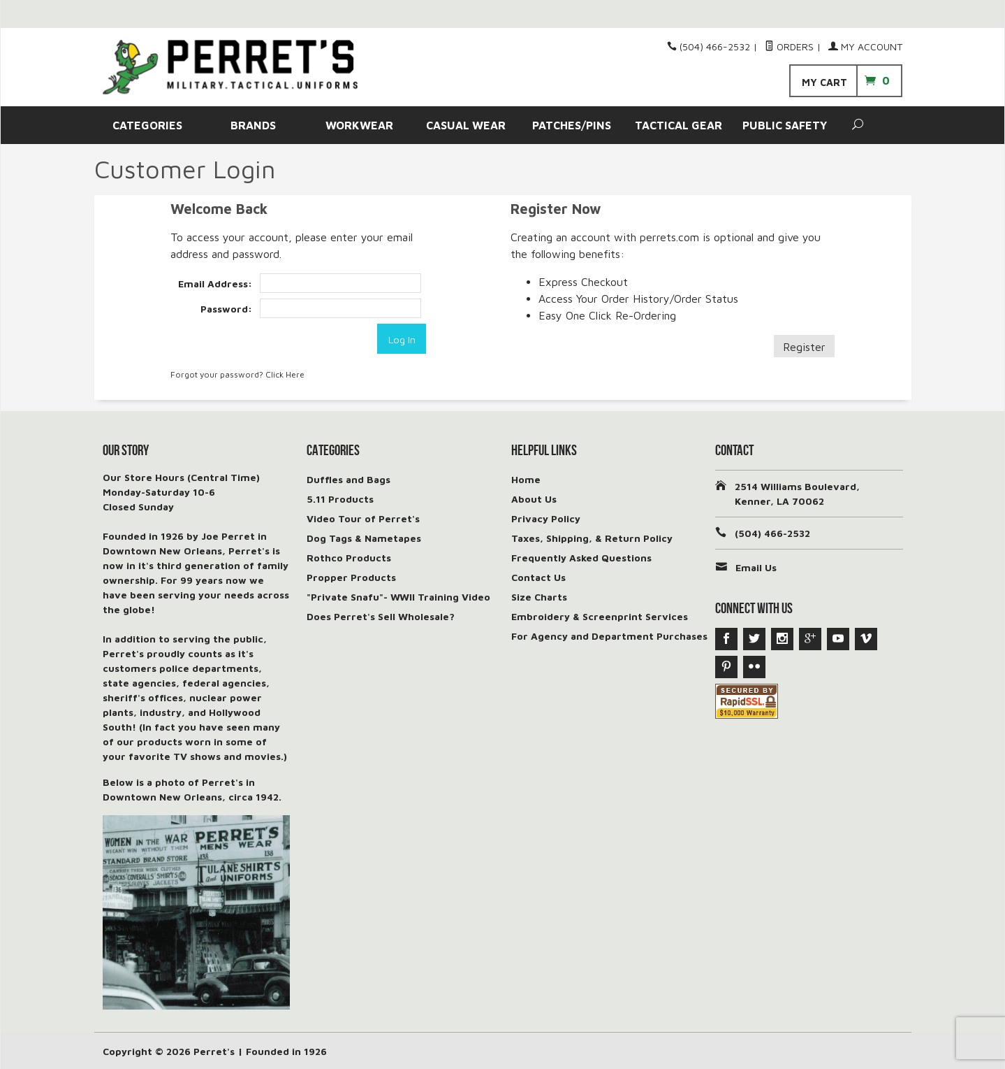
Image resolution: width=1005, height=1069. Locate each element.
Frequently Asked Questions (581, 557)
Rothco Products (349, 557)
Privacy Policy (545, 518)
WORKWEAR (359, 125)
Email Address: (215, 283)
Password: (226, 309)
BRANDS (253, 125)
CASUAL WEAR (466, 125)
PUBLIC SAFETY (784, 125)
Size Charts (539, 596)
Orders (789, 46)
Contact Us (538, 576)
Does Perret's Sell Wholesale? (381, 616)
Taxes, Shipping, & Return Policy (592, 537)
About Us (534, 498)
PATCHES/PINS (571, 125)
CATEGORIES (147, 125)
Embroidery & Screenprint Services (599, 616)
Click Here (285, 373)
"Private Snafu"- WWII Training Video (398, 596)
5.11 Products (340, 498)
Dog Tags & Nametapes (364, 537)
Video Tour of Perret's (363, 518)
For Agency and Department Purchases (609, 635)
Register (804, 346)
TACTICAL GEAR (678, 125)
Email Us (756, 567)
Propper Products (351, 576)
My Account (865, 46)
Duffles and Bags (348, 479)
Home (526, 479)
